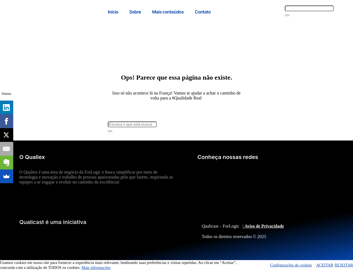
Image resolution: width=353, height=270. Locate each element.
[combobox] (309, 8)
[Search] (287, 15)
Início (113, 12)
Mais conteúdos (168, 12)
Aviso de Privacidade (264, 226)
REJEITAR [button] (344, 265)
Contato (203, 12)
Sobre (135, 12)
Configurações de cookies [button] (291, 265)
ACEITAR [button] (324, 265)
